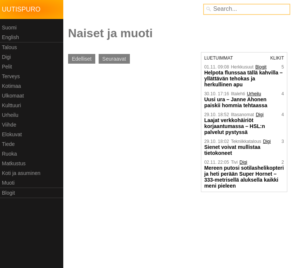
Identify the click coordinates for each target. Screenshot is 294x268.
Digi (6, 57)
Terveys (11, 76)
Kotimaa (11, 86)
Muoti (8, 183)
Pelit (7, 67)
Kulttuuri (11, 105)
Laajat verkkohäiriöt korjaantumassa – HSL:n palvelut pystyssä (234, 126)
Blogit (8, 193)
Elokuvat (12, 134)
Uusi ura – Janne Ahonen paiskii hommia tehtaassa (236, 102)
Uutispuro (21, 9)
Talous (9, 47)
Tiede (8, 144)
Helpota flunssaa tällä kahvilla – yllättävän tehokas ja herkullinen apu (243, 78)
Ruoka (9, 154)
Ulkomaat (13, 96)
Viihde (9, 125)
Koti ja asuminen (21, 173)
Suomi (9, 28)
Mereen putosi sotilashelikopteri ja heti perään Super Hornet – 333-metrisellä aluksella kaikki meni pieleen (244, 177)
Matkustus (14, 163)
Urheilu (10, 115)
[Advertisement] (125, 123)
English (10, 37)
